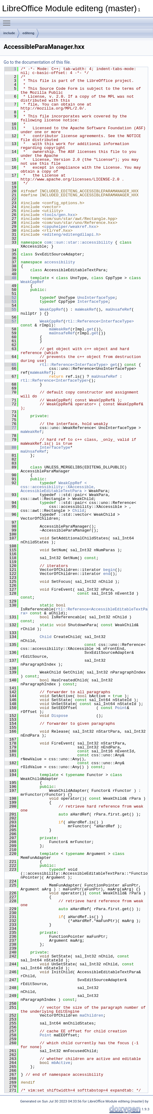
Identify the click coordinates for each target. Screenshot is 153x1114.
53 (10, 301)
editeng (28, 33)
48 (10, 278)
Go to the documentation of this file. (37, 62)
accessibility (59, 262)
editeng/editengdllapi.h (71, 234)
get (90, 329)
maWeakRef (85, 309)
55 (10, 309)
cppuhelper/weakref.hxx (70, 226)
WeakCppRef (32, 282)
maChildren (91, 1015)
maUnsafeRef (119, 309)
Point (121, 708)
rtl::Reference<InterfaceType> (99, 321)
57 (10, 321)
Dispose (59, 715)
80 (10, 447)
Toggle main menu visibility (8, 20)
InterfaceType (92, 301)
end (106, 573)
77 (10, 427)
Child (78, 510)
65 (10, 364)
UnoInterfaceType (96, 297)
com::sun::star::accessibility (78, 242)
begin (109, 569)
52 (10, 297)
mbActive (60, 1062)
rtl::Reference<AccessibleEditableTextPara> (84, 611)
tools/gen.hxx (59, 215)
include (9, 33)
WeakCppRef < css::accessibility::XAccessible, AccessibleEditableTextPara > (59, 487)
